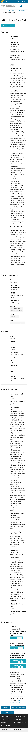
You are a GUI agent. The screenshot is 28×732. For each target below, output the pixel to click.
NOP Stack (16, 638)
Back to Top (5, 716)
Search (8, 10)
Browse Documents (20, 722)
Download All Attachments (18, 707)
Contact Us (19, 1)
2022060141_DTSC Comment (17, 661)
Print (11, 712)
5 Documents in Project (8, 25)
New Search (5, 712)
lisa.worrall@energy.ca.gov (17, 323)
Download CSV (5, 707)
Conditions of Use (19, 716)
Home (2, 10)
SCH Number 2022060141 (18, 10)
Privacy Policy (5, 719)
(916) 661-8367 (14, 316)
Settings (24, 1)
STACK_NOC (17, 648)
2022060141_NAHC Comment (17, 666)
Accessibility (18, 719)
